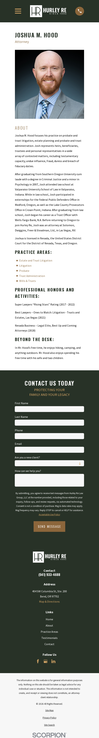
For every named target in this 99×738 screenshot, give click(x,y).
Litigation (25, 265)
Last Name (21, 416)
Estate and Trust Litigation (35, 260)
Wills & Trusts (27, 281)
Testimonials (49, 638)
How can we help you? (28, 471)
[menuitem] (49, 710)
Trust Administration (32, 276)
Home (49, 619)
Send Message (49, 526)
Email (18, 443)
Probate (24, 270)
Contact (49, 644)
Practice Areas (49, 631)
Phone (19, 430)
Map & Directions (49, 601)
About (49, 625)
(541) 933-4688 (49, 574)
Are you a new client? (27, 457)
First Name (21, 403)
